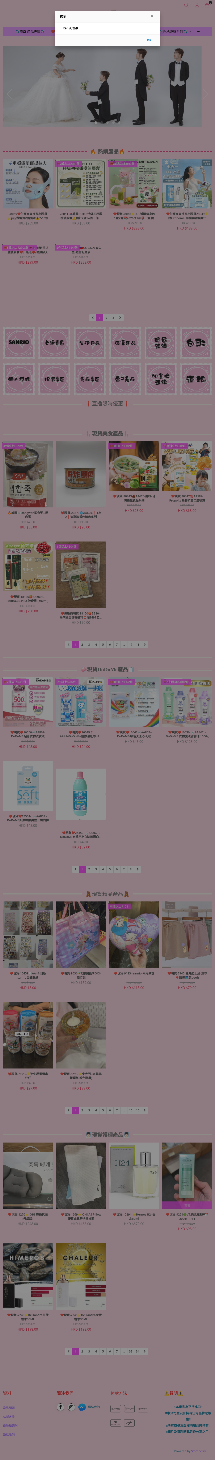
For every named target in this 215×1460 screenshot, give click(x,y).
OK (149, 40)
